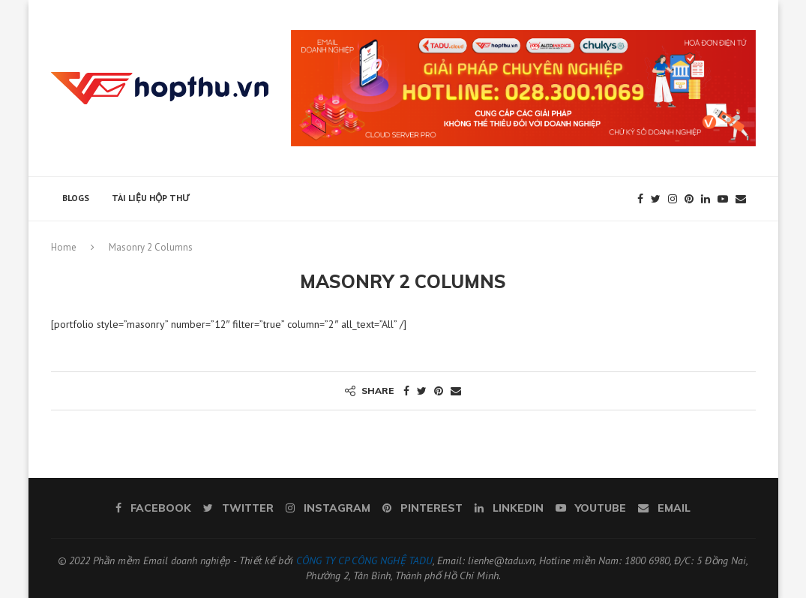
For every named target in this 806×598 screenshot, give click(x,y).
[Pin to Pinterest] (438, 391)
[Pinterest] (689, 199)
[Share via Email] (456, 391)
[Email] (741, 199)
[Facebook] (640, 199)
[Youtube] (723, 199)
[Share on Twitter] (422, 391)
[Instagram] (672, 199)
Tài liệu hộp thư (150, 197)
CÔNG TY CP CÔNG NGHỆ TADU (364, 560)
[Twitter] (656, 199)
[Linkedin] (705, 199)
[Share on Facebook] (406, 391)
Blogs (75, 197)
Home (63, 247)
